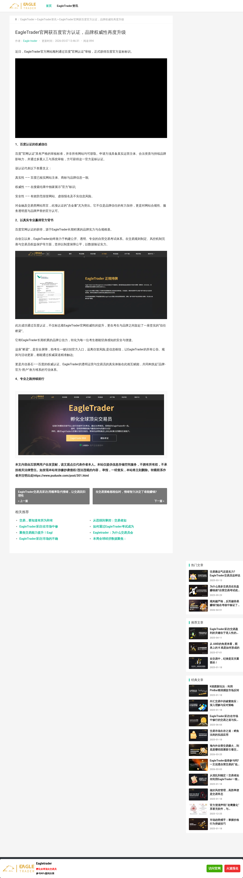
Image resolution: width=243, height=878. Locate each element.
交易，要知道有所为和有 (36, 520)
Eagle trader (30, 40)
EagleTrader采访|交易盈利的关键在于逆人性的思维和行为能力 (224, 633)
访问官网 (214, 868)
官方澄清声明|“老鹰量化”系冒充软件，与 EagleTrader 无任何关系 (224, 809)
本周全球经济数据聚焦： (109, 538)
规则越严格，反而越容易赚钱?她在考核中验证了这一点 (224, 605)
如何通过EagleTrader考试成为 (113, 526)
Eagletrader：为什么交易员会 (113, 532)
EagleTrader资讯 (67, 6)
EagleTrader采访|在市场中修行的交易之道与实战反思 (224, 720)
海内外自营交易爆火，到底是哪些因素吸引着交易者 (224, 749)
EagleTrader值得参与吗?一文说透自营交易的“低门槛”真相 (225, 764)
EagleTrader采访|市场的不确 (38, 538)
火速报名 (232, 868)
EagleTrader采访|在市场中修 (38, 526)
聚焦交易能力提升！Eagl (36, 532)
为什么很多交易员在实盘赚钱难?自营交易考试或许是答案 (224, 590)
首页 (49, 6)
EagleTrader (27, 19)
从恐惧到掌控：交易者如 (109, 520)
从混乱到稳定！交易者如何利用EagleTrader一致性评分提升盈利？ (225, 779)
